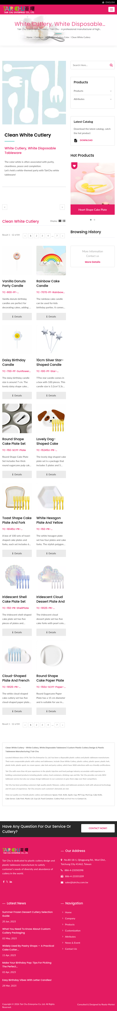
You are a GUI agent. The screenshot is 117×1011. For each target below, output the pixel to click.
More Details (92, 262)
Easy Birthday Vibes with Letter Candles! (27, 980)
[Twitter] (7, 882)
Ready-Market (108, 1004)
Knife (65, 795)
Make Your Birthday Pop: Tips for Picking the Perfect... (26, 964)
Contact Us (81, 798)
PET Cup (81, 795)
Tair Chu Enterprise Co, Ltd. (32, 1004)
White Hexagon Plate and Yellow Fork (49, 522)
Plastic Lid (29, 798)
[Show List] (64, 221)
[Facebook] (3, 882)
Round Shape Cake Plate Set (13, 441)
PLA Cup (88, 795)
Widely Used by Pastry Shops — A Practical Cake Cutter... (28, 947)
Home (29, 37)
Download (83, 140)
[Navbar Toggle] (111, 9)
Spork (70, 795)
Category (38, 37)
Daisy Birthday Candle (14, 362)
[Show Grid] (60, 221)
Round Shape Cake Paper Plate (50, 678)
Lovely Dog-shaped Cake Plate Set (47, 443)
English (110, 2)
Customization (72, 930)
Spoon (54, 795)
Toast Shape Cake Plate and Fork (17, 520)
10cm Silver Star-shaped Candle (50, 362)
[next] (62, 207)
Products (78, 90)
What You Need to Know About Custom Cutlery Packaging (26, 930)
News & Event (72, 942)
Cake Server (10, 798)
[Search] (89, 65)
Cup (75, 795)
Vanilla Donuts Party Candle (14, 283)
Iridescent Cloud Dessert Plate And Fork (50, 601)
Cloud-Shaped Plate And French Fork (15, 680)
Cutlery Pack (59, 798)
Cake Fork (20, 798)
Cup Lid (37, 798)
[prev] (4, 207)
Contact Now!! (98, 828)
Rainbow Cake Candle (48, 283)
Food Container (47, 798)
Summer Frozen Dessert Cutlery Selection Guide (27, 914)
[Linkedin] (11, 882)
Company (70, 918)
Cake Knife (97, 795)
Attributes (50, 37)
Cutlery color (63, 37)
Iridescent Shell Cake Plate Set (14, 599)
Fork (60, 795)
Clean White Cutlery (80, 37)
